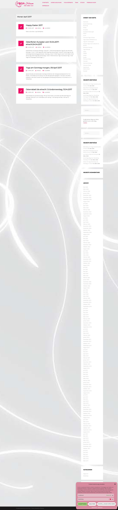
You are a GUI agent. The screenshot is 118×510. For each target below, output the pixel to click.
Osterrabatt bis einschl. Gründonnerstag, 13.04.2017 (49, 89)
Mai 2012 (85, 454)
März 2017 (86, 356)
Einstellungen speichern (106, 504)
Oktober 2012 (86, 448)
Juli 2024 (85, 218)
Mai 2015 (85, 399)
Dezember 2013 (87, 425)
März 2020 (86, 296)
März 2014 (86, 421)
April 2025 (85, 205)
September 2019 (87, 306)
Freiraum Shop (91, 2)
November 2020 (87, 283)
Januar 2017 (86, 360)
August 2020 (86, 288)
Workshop (85, 476)
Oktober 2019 (86, 304)
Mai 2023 (85, 238)
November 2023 (87, 228)
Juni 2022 (85, 251)
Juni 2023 (85, 236)
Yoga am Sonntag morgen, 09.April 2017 (44, 68)
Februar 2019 (86, 318)
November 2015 (87, 386)
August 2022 (86, 249)
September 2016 (87, 366)
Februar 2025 (86, 209)
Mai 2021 (85, 271)
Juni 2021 (85, 269)
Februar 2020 (86, 298)
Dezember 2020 (87, 281)
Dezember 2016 (87, 362)
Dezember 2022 (87, 244)
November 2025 (87, 197)
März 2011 (86, 460)
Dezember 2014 (87, 409)
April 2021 (85, 273)
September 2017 (87, 345)
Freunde (85, 61)
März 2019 (86, 316)
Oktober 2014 (86, 413)
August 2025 (86, 201)
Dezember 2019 (87, 300)
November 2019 (87, 302)
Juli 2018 (85, 329)
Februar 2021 (86, 277)
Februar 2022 (86, 257)
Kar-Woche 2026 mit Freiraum (90, 91)
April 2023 (85, 240)
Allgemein (47, 28)
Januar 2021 (86, 279)
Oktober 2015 (86, 388)
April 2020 (85, 294)
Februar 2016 (86, 380)
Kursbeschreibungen (88, 31)
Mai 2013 (85, 436)
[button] (115, 484)
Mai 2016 (85, 374)
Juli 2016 (85, 370)
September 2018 (87, 327)
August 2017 (86, 347)
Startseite (45, 2)
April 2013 (85, 438)
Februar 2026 (86, 191)
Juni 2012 (85, 452)
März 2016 (86, 378)
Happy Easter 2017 (34, 25)
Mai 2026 (85, 187)
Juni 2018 (85, 331)
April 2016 (85, 376)
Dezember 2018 (87, 323)
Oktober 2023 (86, 230)
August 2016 (86, 368)
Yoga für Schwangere (88, 41)
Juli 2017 (85, 349)
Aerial (84, 33)
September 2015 (87, 391)
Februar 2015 (86, 405)
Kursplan (85, 29)
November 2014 (87, 411)
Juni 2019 (85, 310)
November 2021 (87, 261)
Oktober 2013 (86, 428)
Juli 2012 (85, 450)
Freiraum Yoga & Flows (89, 37)
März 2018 (86, 333)
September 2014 (87, 415)
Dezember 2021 (87, 259)
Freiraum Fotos (87, 59)
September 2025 (87, 199)
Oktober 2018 (86, 325)
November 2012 (87, 446)
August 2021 (86, 265)
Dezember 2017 (87, 339)
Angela (39, 28)
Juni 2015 (85, 397)
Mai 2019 (85, 312)
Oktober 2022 (86, 246)
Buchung (85, 25)
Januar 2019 (86, 321)
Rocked (36, 508)
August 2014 (86, 417)
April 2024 (85, 222)
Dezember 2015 (87, 384)
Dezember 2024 (87, 212)
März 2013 (86, 440)
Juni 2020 (85, 290)
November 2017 (87, 341)
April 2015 (85, 401)
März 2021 (86, 275)
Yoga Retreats (68, 2)
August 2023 (86, 234)
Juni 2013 (85, 434)
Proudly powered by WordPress (23, 508)
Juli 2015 (85, 395)
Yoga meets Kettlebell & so (90, 39)
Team (76, 2)
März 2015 (86, 403)
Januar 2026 (86, 193)
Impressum (100, 507)
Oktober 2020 (86, 286)
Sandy (84, 55)
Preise (84, 27)
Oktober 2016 (86, 364)
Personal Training (87, 47)
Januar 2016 (86, 382)
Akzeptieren (82, 504)
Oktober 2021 (86, 263)
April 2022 (85, 253)
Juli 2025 (85, 203)
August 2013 (86, 432)
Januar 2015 (86, 407)
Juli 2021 (85, 267)
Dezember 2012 (87, 444)
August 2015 (86, 393)
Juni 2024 (85, 220)
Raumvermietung (87, 63)
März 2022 (86, 255)
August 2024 (86, 216)
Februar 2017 (86, 358)
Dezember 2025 (87, 195)
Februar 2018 (86, 335)
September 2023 (87, 232)
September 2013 (87, 430)
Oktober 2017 (86, 343)
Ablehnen (92, 504)
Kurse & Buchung (56, 2)
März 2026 (86, 189)
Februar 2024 (86, 224)
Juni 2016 (85, 372)
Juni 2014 (85, 419)
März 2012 (86, 458)
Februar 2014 (86, 423)
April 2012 (85, 456)
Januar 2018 (86, 337)
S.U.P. (84, 35)
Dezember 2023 (87, 226)
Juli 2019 (85, 308)
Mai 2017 (85, 351)
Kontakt (85, 71)
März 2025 (86, 207)
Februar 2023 (86, 242)
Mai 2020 (85, 292)
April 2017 (85, 353)
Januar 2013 (86, 442)
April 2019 (85, 314)
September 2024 (87, 214)
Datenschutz (94, 507)
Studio (82, 2)
